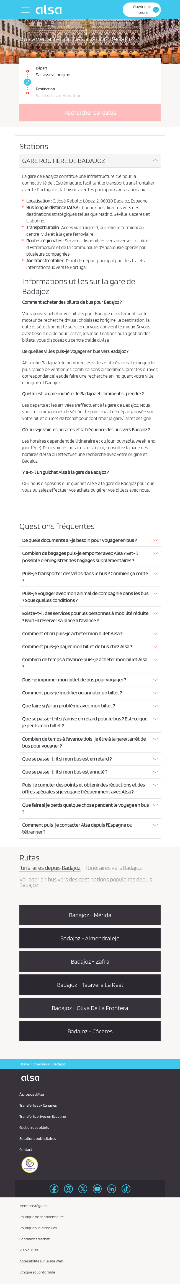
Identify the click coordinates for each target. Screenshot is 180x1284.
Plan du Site (28, 1250)
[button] (90, 160)
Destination (45, 88)
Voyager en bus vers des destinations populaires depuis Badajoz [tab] (85, 882)
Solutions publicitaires (37, 1138)
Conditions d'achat (34, 1239)
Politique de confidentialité (41, 1217)
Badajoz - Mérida (90, 915)
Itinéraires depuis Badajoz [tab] (50, 868)
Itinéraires (41, 1064)
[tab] (90, 161)
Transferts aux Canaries (38, 1105)
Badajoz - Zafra (90, 961)
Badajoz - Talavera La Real (90, 984)
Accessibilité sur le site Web (41, 1261)
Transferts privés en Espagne (42, 1116)
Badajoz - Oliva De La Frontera (90, 1007)
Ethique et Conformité (37, 1272)
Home (24, 1064)
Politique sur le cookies (38, 1228)
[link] (26, 82)
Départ (41, 68)
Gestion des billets (34, 1127)
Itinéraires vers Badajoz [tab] (114, 868)
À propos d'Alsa (31, 1094)
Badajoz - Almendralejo (90, 938)
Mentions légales (33, 1205)
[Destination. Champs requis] (90, 90)
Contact (25, 1149)
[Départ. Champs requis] (90, 68)
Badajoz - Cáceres (90, 1031)
